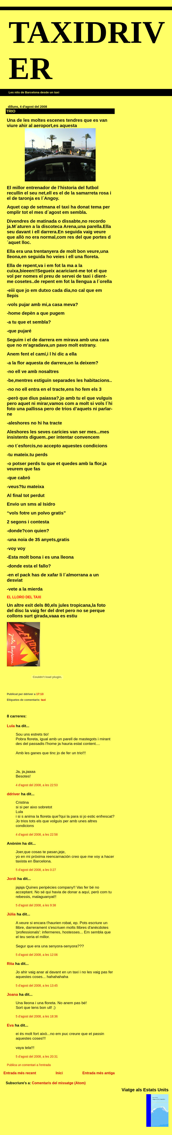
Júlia (11, 914)
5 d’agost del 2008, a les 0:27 (36, 870)
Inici (59, 1073)
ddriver (13, 794)
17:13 (39, 694)
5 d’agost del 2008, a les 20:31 (37, 1056)
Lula (11, 726)
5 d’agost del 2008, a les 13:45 (37, 985)
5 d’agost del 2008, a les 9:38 (36, 905)
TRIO (10, 111)
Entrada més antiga (98, 1073)
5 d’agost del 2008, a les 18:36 (37, 1016)
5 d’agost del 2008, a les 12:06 (37, 954)
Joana (12, 994)
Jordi (11, 878)
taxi (43, 699)
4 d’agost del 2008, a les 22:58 (37, 834)
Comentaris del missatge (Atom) (59, 1083)
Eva (10, 1025)
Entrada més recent (20, 1073)
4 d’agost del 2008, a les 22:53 (37, 785)
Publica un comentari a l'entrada (29, 1065)
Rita (10, 963)
